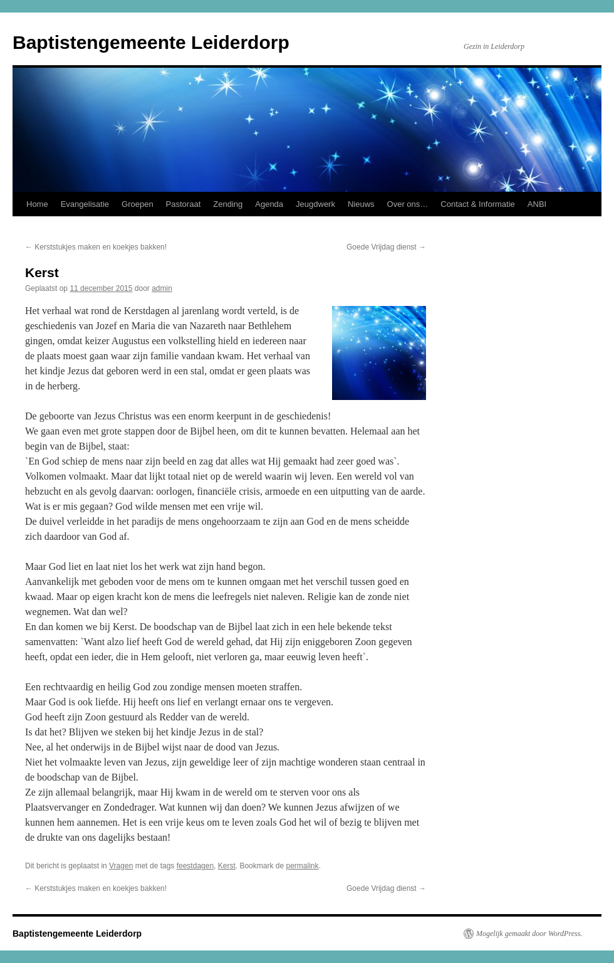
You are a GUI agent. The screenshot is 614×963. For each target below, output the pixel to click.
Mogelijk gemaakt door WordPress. (529, 933)
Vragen (121, 865)
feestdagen (195, 865)
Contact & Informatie (477, 204)
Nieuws (361, 204)
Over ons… (408, 204)
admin (162, 288)
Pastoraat (183, 204)
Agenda (269, 204)
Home (37, 204)
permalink (302, 865)
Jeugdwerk (315, 204)
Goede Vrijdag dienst (386, 247)
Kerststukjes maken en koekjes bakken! (96, 247)
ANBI (537, 204)
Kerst (227, 865)
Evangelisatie (85, 204)
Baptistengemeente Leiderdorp (151, 42)
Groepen (138, 204)
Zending (227, 204)
